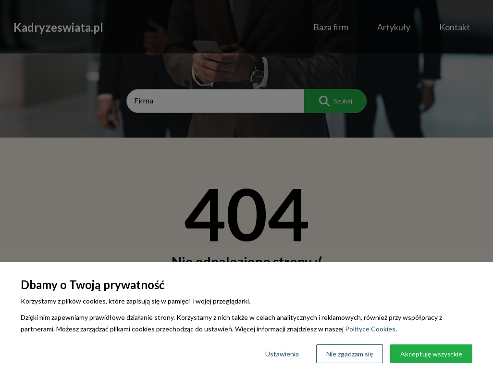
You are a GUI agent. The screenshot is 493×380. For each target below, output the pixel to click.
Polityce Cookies (370, 329)
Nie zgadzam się (349, 354)
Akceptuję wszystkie (431, 354)
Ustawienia (282, 354)
